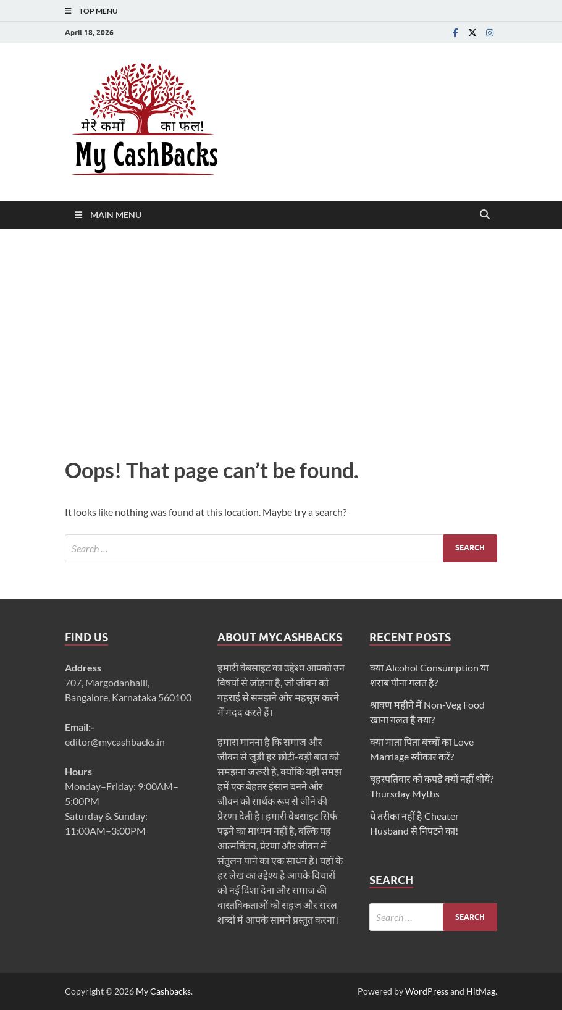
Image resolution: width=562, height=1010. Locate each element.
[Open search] (485, 215)
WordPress (426, 991)
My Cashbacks (163, 991)
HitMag (480, 991)
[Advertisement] (281, 339)
